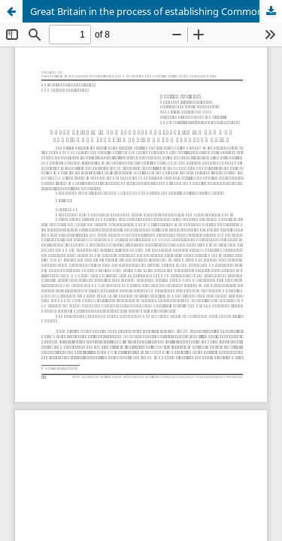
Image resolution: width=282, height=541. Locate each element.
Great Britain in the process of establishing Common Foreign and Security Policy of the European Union (156, 11)
